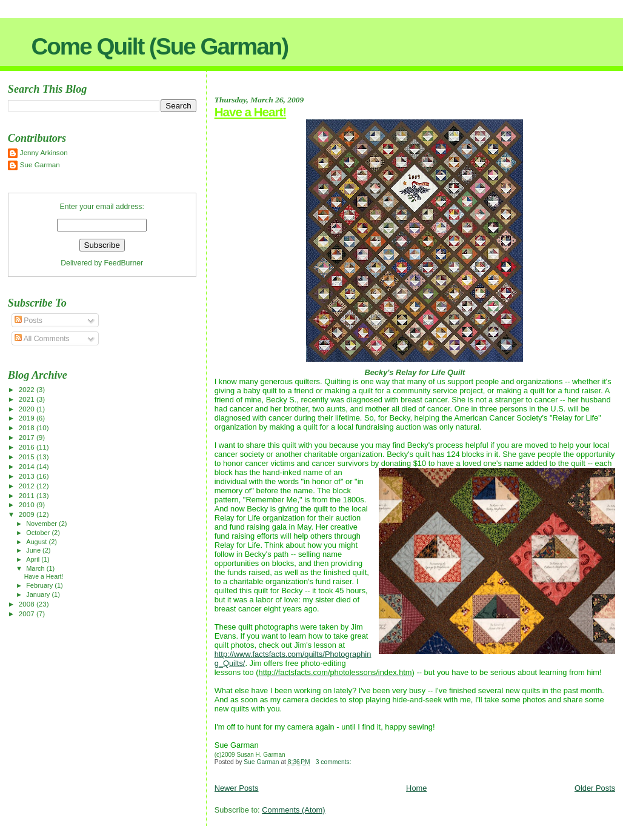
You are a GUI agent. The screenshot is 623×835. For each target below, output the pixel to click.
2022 (27, 389)
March (36, 568)
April (33, 559)
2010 (27, 504)
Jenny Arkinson (44, 152)
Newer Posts (237, 788)
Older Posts (595, 788)
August (37, 541)
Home (416, 788)
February (40, 585)
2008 (27, 604)
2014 (27, 466)
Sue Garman (40, 164)
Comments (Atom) (293, 809)
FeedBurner (124, 263)
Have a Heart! (251, 112)
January (39, 594)
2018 (27, 427)
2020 (27, 409)
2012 (27, 486)
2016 (27, 447)
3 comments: (334, 762)
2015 (27, 457)
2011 (27, 495)
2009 (27, 514)
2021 (27, 399)
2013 (27, 476)
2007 (27, 613)
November (42, 523)
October (39, 532)
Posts (28, 320)
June (34, 550)
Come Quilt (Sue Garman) (159, 46)
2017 (27, 437)
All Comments (42, 338)
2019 (27, 418)
